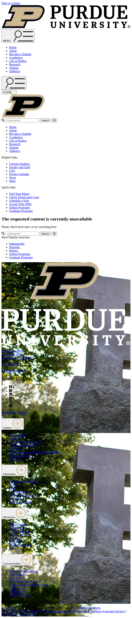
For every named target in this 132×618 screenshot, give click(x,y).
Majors (13, 250)
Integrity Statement (56, 611)
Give (12, 170)
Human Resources (20, 455)
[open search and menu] (14, 83)
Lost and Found (18, 491)
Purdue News (17, 588)
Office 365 (15, 541)
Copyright (8, 607)
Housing (14, 247)
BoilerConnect (18, 524)
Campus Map (17, 435)
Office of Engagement (22, 495)
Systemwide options (14, 370)
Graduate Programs (21, 211)
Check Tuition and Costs (24, 197)
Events (13, 485)
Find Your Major (19, 193)
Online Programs (19, 207)
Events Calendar (19, 174)
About (13, 50)
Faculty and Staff (19, 167)
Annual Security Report (23, 571)
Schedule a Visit (19, 200)
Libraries (14, 459)
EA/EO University (31, 611)
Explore (12, 424)
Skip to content (11, 3)
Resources (14, 513)
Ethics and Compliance (23, 481)
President (15, 498)
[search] (22, 120)
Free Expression (80, 611)
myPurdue (15, 538)
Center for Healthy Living (25, 442)
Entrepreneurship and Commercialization (34, 452)
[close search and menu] (9, 92)
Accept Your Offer (20, 204)
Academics (16, 57)
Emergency (16, 577)
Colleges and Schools (22, 445)
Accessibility (10, 611)
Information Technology (24, 581)
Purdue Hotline (18, 591)
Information (14, 470)
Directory (15, 448)
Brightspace (16, 528)
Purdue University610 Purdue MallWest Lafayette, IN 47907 (17, 354)
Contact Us (28, 614)
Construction (17, 574)
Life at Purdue (18, 61)
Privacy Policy (10, 614)
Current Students (19, 163)
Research (14, 64)
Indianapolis (16, 243)
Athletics (14, 71)
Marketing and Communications (29, 584)
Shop (12, 181)
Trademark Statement (87, 607)
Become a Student (20, 54)
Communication (17, 560)
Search (45, 120)
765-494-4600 (10, 364)
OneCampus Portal (20, 545)
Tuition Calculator (20, 502)
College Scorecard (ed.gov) (108, 611)
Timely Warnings (19, 595)
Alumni (13, 67)
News (12, 177)
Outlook (14, 548)
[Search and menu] (18, 36)
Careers (13, 438)
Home (13, 47)
